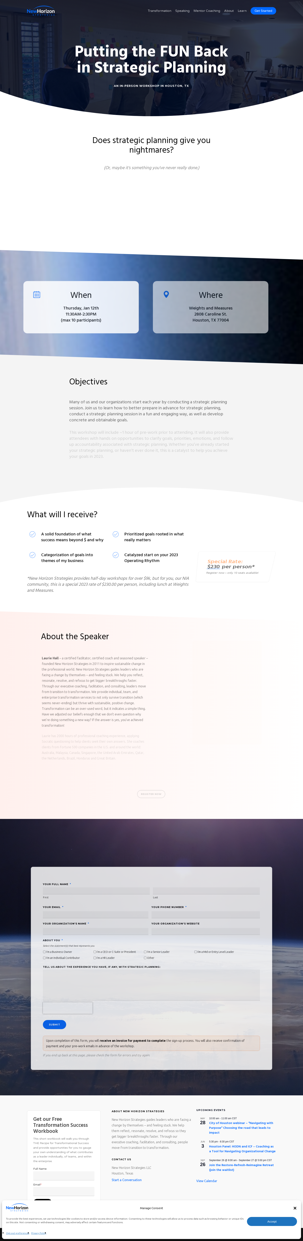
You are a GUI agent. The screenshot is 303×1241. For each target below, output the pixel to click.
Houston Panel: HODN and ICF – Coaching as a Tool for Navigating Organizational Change (242, 1149)
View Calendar (206, 1181)
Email (37, 1184)
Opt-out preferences (17, 1233)
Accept (272, 1221)
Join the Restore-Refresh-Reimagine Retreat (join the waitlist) (241, 1168)
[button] (295, 1208)
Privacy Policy (38, 1233)
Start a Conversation (127, 1180)
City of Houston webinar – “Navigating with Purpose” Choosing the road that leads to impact (241, 1128)
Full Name (40, 1168)
